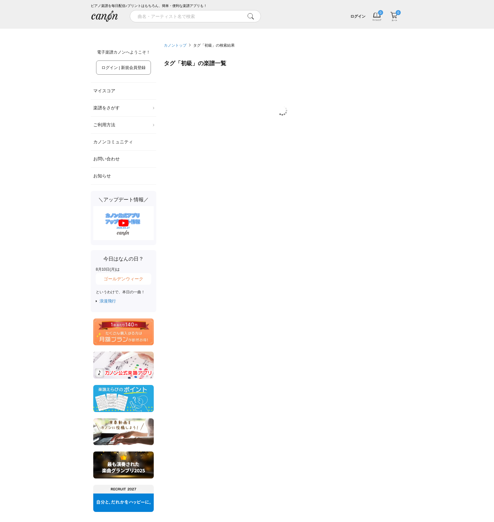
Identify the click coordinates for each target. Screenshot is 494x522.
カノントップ (175, 45)
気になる (364, 30)
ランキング (208, 30)
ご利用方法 (124, 124)
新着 (286, 30)
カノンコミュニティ (113, 141)
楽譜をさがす (124, 107)
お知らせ (102, 175)
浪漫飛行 (108, 301)
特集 (129, 30)
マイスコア (104, 90)
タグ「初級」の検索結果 (214, 45)
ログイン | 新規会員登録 (123, 67)
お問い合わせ (106, 158)
